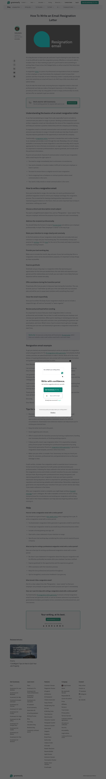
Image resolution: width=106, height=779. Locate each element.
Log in (59, 400)
